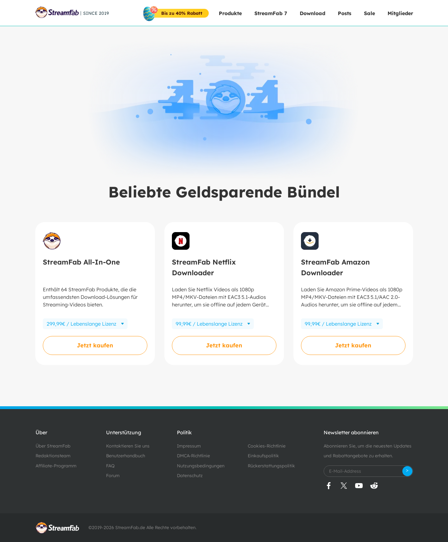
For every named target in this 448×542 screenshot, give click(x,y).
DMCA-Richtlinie (193, 456)
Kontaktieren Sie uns (128, 446)
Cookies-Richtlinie (267, 446)
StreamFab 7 (270, 13)
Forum (113, 475)
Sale (369, 13)
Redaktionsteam (53, 456)
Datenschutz (190, 475)
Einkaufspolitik (263, 456)
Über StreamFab (53, 446)
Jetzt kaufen (95, 345)
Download (312, 13)
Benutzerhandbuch (125, 456)
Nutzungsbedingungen (200, 466)
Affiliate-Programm (56, 466)
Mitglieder (400, 13)
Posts (344, 13)
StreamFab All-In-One (81, 262)
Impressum (189, 446)
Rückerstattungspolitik (271, 466)
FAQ (110, 466)
